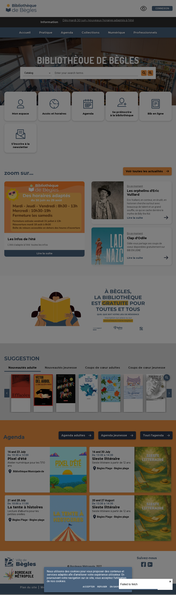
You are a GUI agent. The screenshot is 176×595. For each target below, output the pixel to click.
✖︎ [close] (170, 581)
